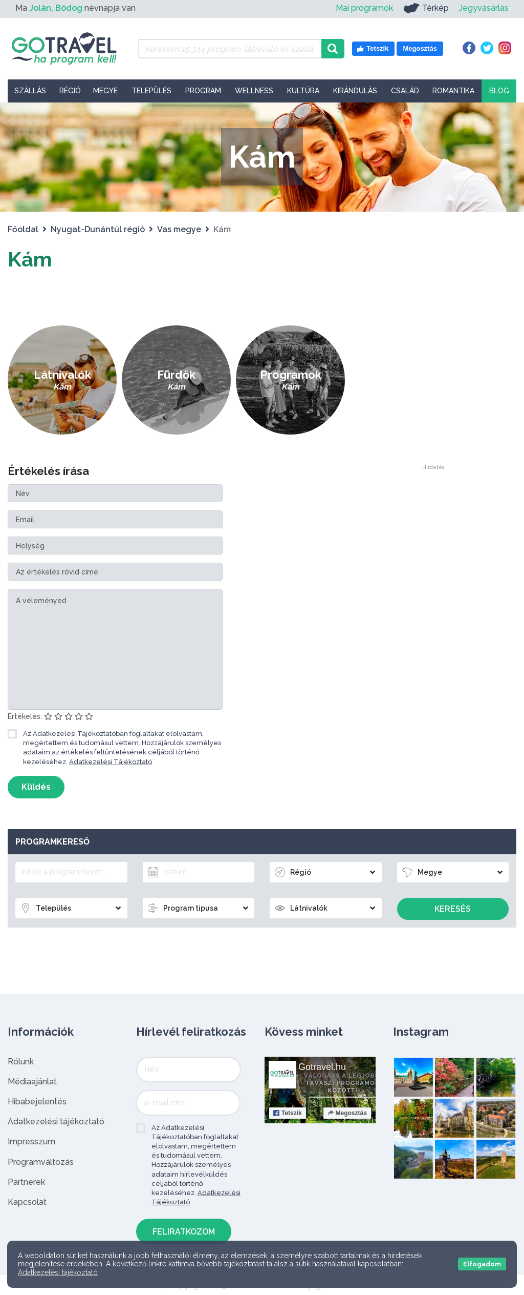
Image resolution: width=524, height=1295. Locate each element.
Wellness (254, 91)
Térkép (426, 8)
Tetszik (287, 1113)
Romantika (453, 91)
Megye (105, 91)
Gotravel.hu (322, 1067)
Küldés (36, 787)
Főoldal (23, 229)
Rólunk (21, 1061)
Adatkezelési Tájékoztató (110, 762)
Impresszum (31, 1141)
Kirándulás (355, 91)
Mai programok (364, 8)
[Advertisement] (433, 311)
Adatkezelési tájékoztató (56, 1121)
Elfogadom (482, 1264)
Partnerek (26, 1182)
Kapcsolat (27, 1202)
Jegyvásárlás (484, 8)
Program (203, 91)
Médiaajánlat (32, 1081)
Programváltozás (41, 1162)
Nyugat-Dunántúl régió (98, 229)
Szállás (30, 91)
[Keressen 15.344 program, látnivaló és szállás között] (229, 48)
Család (405, 91)
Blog (499, 91)
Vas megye (179, 229)
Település (151, 91)
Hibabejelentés (37, 1101)
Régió (70, 91)
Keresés (452, 909)
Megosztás (347, 1113)
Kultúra (303, 91)
